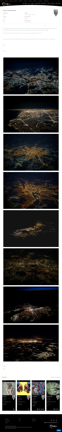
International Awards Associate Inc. (12, 428)
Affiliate (6, 422)
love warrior (4, 396)
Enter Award (52, 3)
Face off (19, 396)
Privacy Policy (26, 427)
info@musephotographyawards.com (51, 422)
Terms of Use (22, 427)
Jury (29, 3)
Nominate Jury (34, 420)
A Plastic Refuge (34, 396)
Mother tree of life (49, 396)
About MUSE (7, 419)
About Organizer (7, 420)
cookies (31, 427)
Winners (32, 3)
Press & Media (43, 3)
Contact (20, 419)
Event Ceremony (37, 3)
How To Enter (25, 3)
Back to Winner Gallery (55, 377)
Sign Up (59, 3)
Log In (56, 3)
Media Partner (34, 419)
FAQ (19, 420)
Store (48, 3)
